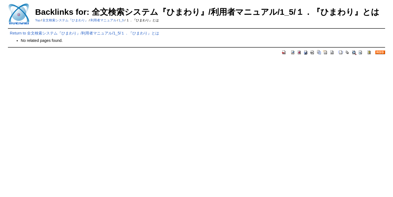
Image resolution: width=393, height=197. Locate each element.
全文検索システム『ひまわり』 (65, 20)
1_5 (121, 20)
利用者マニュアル (103, 20)
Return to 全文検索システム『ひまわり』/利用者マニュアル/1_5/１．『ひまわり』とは (84, 33)
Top (37, 20)
